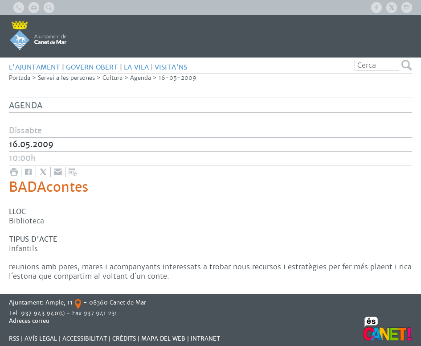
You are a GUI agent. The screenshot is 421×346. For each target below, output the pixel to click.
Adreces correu (30, 321)
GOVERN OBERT (92, 67)
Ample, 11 (59, 302)
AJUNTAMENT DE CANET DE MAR (38, 35)
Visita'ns (171, 67)
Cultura (112, 78)
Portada (19, 78)
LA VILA (136, 67)
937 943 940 (39, 313)
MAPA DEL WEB (163, 338)
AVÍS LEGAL (41, 338)
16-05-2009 (177, 78)
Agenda (140, 78)
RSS (14, 338)
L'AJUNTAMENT (34, 67)
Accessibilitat (84, 338)
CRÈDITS (124, 338)
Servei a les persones (66, 78)
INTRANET (205, 338)
